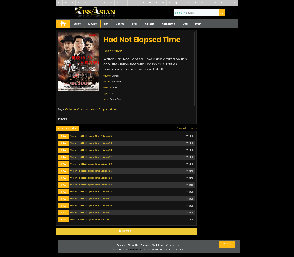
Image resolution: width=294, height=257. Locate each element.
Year (134, 23)
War (119, 99)
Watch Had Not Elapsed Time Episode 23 (91, 184)
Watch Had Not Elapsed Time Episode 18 (90, 219)
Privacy (121, 245)
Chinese (115, 76)
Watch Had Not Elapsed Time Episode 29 (91, 143)
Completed (168, 23)
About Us (133, 245)
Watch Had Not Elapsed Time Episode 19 (90, 212)
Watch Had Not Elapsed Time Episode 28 (91, 149)
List (106, 23)
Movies (92, 23)
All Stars (149, 23)
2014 (115, 87)
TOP (227, 244)
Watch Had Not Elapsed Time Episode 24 (91, 177)
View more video (67, 128)
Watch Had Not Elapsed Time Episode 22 (91, 191)
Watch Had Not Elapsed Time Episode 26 (91, 163)
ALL (59, 3)
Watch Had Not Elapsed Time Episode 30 (91, 136)
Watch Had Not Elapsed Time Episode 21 (90, 198)
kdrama (71, 109)
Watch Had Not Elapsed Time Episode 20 (91, 205)
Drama (113, 99)
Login (198, 23)
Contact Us (172, 245)
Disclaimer (157, 245)
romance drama (88, 109)
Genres (120, 23)
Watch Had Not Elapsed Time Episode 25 (91, 170)
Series (77, 23)
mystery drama (109, 109)
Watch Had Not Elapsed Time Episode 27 (91, 156)
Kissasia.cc (135, 249)
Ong (185, 23)
